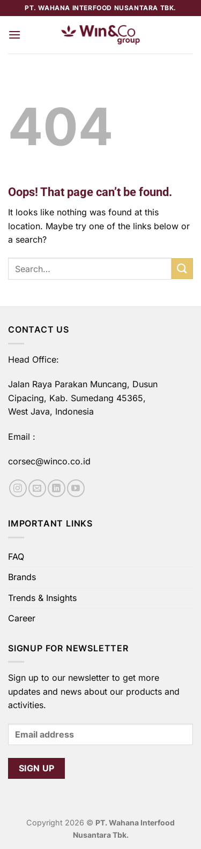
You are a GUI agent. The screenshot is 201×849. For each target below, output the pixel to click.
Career (21, 618)
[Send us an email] (37, 488)
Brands (22, 577)
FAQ (16, 556)
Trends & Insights (42, 597)
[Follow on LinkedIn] (56, 488)
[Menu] (14, 34)
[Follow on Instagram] (18, 488)
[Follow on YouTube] (76, 488)
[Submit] (182, 268)
